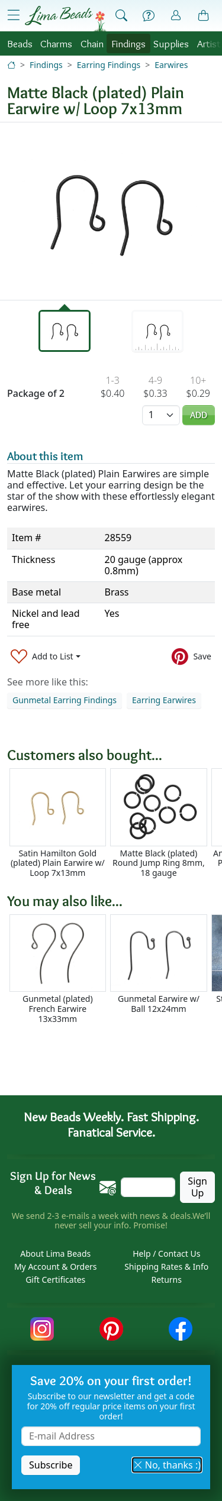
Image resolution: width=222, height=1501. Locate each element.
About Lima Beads (55, 1253)
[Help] (149, 15)
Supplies (171, 43)
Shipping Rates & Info (166, 1266)
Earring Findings (108, 64)
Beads (20, 43)
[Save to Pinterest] (191, 657)
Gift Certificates (55, 1279)
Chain (92, 43)
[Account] (176, 15)
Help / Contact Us (166, 1253)
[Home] (11, 64)
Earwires (171, 64)
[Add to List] (45, 657)
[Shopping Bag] (204, 15)
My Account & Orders (55, 1266)
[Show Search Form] (121, 15)
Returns (167, 1279)
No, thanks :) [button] (167, 1464)
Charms (56, 43)
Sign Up (197, 1187)
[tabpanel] (111, 211)
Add (198, 414)
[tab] (64, 331)
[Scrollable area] (114, 823)
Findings (128, 43)
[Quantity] (161, 415)
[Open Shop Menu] (13, 15)
